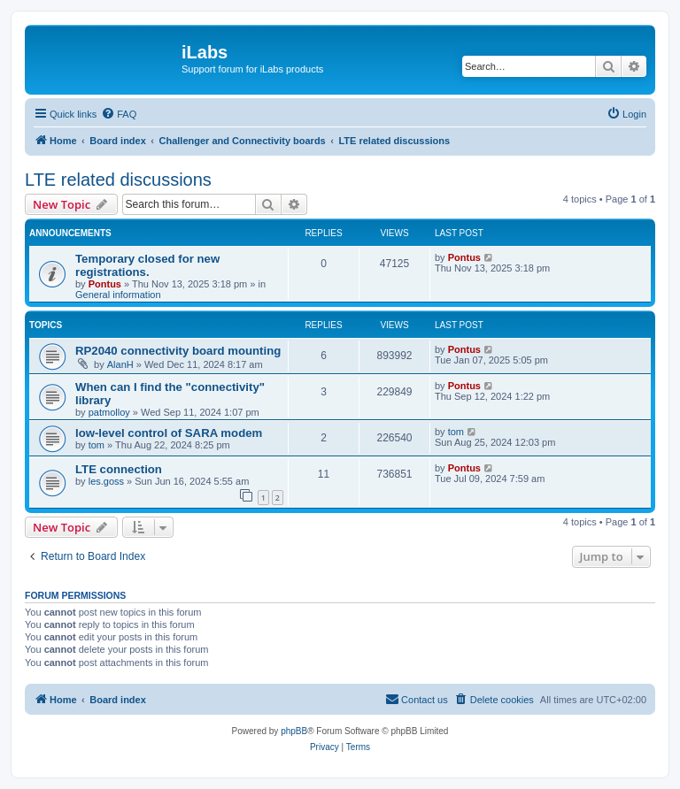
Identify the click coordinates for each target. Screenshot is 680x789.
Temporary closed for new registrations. (147, 265)
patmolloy (109, 412)
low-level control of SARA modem (168, 433)
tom (96, 445)
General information (118, 294)
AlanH (120, 364)
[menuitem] (118, 114)
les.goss (106, 481)
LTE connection (118, 469)
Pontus (105, 284)
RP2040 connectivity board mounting (178, 350)
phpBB (294, 731)
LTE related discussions (118, 179)
